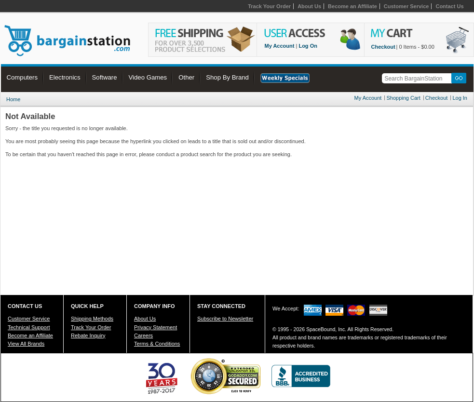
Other (186, 77)
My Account (280, 46)
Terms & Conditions (157, 344)
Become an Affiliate (352, 6)
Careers (143, 335)
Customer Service (406, 6)
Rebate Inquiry (88, 335)
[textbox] (418, 78)
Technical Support (29, 327)
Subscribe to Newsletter (225, 319)
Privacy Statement (155, 327)
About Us (309, 6)
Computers (22, 77)
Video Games (148, 77)
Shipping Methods (92, 319)
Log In (459, 98)
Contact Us (449, 6)
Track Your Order (269, 6)
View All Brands (26, 344)
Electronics (65, 77)
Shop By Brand (227, 77)
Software (104, 77)
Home (13, 99)
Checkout (383, 47)
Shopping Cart (403, 98)
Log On (307, 46)
